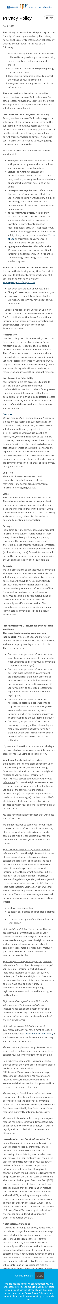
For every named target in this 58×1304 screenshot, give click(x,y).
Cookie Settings (24, 1275)
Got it (40, 1275)
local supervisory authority (39, 1033)
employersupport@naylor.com (19, 282)
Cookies (7, 414)
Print (49, 17)
